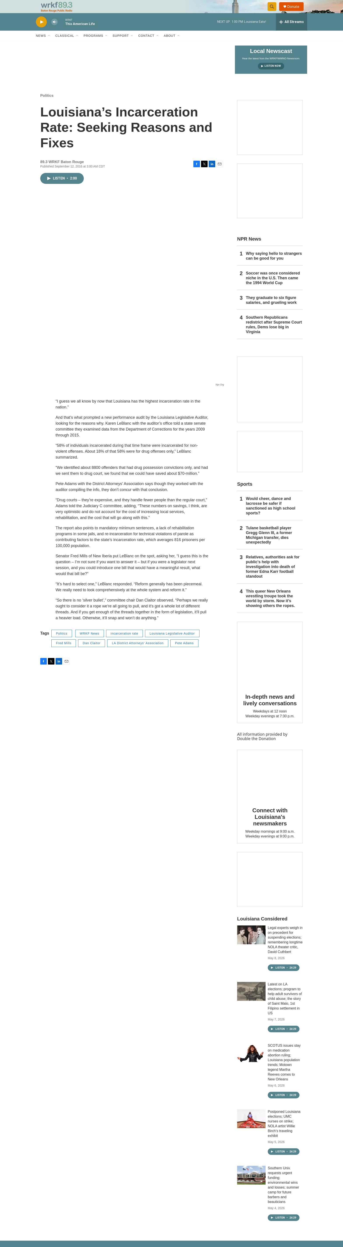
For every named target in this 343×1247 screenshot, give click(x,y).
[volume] (54, 32)
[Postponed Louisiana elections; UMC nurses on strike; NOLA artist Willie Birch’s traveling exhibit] (251, 1128)
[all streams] (291, 31)
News (41, 45)
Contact (146, 45)
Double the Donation (256, 748)
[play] (41, 31)
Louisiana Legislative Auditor (172, 643)
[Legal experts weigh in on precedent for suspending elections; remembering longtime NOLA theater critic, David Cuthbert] (251, 944)
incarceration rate (124, 643)
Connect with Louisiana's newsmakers (270, 827)
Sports (244, 494)
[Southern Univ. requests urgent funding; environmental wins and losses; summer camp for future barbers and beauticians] (251, 1185)
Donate (296, 11)
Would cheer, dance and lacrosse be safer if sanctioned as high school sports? (270, 515)
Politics (46, 105)
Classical (64, 45)
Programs (93, 45)
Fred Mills (64, 653)
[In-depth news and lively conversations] (270, 664)
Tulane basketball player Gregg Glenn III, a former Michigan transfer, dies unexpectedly (269, 545)
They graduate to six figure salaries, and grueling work (271, 310)
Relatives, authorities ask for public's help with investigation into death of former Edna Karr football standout (272, 576)
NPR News (249, 249)
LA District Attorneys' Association (138, 653)
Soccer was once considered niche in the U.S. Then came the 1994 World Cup (273, 288)
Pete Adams (184, 653)
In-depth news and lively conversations (270, 709)
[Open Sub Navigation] (49, 45)
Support (121, 45)
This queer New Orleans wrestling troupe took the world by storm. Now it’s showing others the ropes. (270, 608)
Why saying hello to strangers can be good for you (274, 265)
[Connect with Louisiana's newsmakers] (270, 785)
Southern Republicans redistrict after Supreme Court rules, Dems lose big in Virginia (274, 334)
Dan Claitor (91, 653)
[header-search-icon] (274, 11)
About (169, 45)
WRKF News (89, 643)
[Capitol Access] (270, 137)
